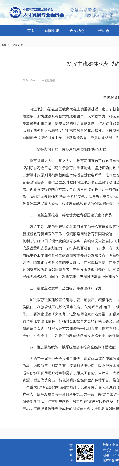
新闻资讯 (52, 31)
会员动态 (77, 31)
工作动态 (101, 31)
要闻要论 (17, 45)
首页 (31, 31)
